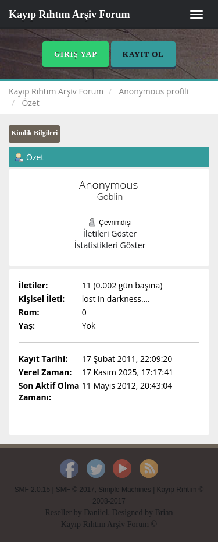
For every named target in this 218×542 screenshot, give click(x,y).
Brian (164, 512)
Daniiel (96, 512)
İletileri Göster (110, 233)
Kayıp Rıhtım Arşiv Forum (69, 14)
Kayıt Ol (143, 54)
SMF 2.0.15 (32, 489)
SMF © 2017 (75, 489)
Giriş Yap (75, 54)
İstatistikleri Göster (110, 245)
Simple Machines (124, 489)
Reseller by (64, 512)
